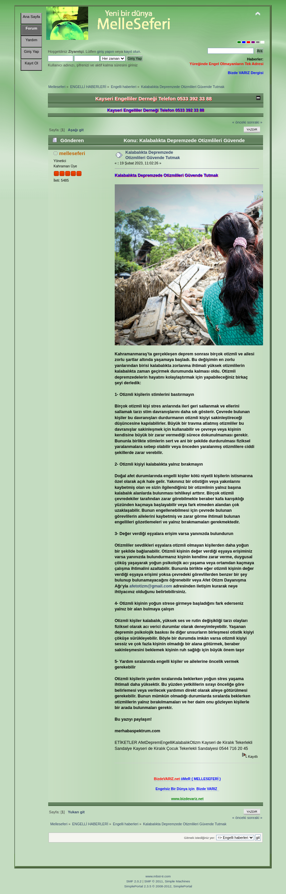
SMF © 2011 (153, 881)
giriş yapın (105, 51)
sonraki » (254, 122)
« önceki (239, 122)
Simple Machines (177, 881)
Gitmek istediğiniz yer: (199, 838)
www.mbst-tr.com (158, 876)
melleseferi (72, 153)
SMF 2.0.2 (134, 881)
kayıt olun (132, 51)
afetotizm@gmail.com (150, 586)
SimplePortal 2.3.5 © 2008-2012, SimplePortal (158, 886)
